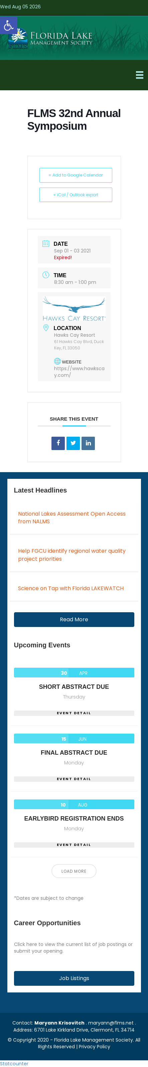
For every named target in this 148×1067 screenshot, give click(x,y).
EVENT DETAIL (74, 713)
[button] (74, 619)
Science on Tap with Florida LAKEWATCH (71, 588)
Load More (74, 871)
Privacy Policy (94, 1046)
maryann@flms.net (111, 1023)
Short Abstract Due (74, 686)
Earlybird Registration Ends (74, 818)
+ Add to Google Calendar (75, 175)
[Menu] (139, 75)
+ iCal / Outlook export (75, 195)
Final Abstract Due (74, 752)
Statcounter (14, 1063)
